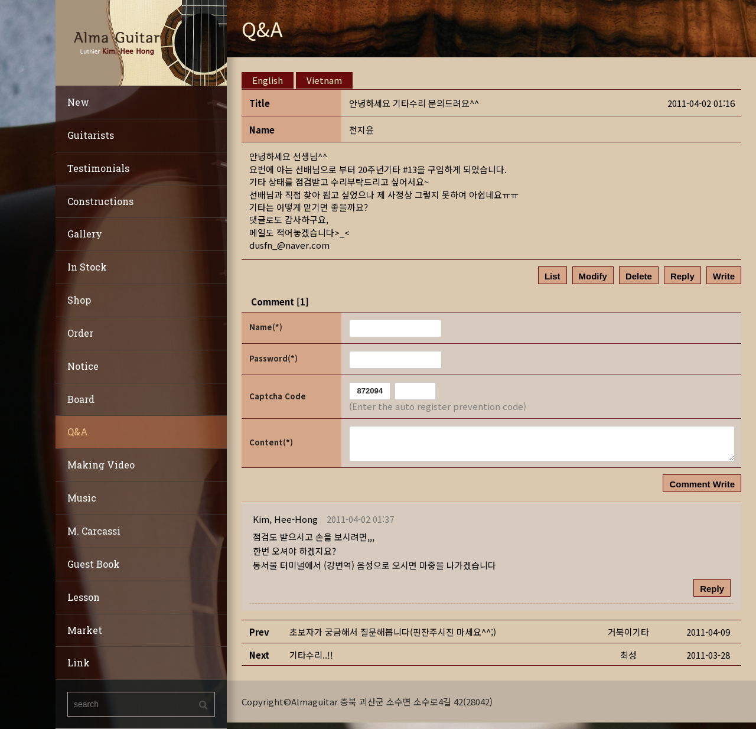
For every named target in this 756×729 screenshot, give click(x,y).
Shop (79, 300)
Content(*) (271, 442)
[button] (285, 519)
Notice (83, 366)
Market (84, 630)
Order (80, 333)
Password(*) (273, 358)
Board (80, 399)
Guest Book (93, 564)
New (78, 102)
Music (81, 498)
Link (78, 662)
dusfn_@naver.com (289, 245)
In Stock (87, 267)
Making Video (101, 464)
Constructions (100, 201)
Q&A (77, 431)
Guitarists (90, 135)
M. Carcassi (93, 531)
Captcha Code (277, 396)
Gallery (84, 233)
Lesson (83, 597)
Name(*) (265, 327)
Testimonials (98, 168)
